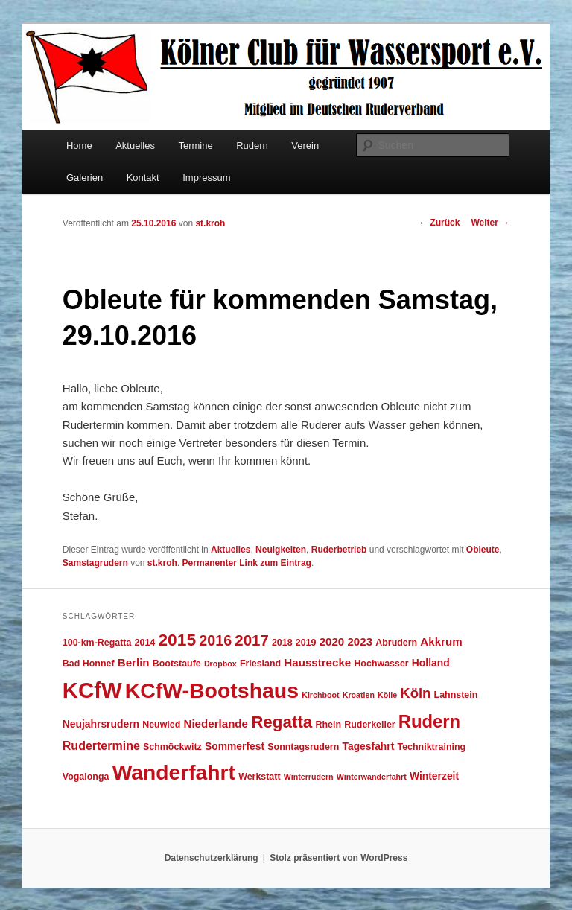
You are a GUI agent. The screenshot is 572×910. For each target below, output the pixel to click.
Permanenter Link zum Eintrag (246, 563)
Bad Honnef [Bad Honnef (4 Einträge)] (89, 663)
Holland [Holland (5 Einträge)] (431, 663)
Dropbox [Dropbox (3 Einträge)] (220, 663)
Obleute (483, 549)
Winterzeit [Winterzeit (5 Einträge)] (434, 776)
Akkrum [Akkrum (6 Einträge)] (441, 641)
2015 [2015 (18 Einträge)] (177, 639)
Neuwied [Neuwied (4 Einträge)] (161, 724)
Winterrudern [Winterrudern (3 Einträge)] (309, 776)
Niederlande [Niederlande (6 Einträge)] (216, 723)
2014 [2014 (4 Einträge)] (145, 642)
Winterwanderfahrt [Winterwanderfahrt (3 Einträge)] (372, 776)
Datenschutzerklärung (211, 858)
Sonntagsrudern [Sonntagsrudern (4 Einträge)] (303, 747)
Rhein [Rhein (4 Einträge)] (328, 724)
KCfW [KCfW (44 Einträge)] (92, 690)
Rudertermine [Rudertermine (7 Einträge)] (101, 745)
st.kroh (210, 223)
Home (79, 145)
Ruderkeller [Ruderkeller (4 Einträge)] (369, 724)
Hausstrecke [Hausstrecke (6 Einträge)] (317, 662)
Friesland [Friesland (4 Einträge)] (260, 663)
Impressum (206, 177)
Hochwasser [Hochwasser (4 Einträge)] (381, 663)
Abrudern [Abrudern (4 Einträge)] (396, 642)
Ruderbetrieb (339, 549)
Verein (305, 145)
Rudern (252, 145)
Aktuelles (135, 145)
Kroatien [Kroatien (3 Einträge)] (359, 694)
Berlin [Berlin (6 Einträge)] (134, 662)
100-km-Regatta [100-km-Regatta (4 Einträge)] (97, 642)
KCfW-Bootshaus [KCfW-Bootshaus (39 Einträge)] (212, 690)
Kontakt (143, 177)
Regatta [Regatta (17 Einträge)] (281, 722)
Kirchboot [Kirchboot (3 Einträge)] (320, 694)
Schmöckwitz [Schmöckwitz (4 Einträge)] (172, 747)
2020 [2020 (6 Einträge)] (332, 641)
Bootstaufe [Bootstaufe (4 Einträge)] (177, 663)
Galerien (84, 177)
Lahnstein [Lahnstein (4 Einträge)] (456, 695)
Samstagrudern (95, 563)
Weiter (490, 222)
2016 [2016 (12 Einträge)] (215, 640)
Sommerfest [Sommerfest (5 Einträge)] (234, 746)
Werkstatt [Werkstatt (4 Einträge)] (259, 776)
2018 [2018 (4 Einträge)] (282, 642)
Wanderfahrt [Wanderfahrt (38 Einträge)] (173, 772)
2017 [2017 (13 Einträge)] (251, 640)
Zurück (439, 222)
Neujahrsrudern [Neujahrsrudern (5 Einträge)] (101, 724)
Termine (195, 145)
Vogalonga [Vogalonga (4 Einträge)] (86, 776)
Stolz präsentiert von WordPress (338, 858)
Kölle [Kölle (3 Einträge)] (387, 694)
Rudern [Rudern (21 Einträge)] (429, 721)
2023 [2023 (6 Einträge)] (359, 641)
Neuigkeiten (280, 549)
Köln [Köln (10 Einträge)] (415, 693)
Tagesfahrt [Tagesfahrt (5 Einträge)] (368, 746)
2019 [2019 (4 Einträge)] (306, 642)
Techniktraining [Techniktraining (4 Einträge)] (431, 747)
